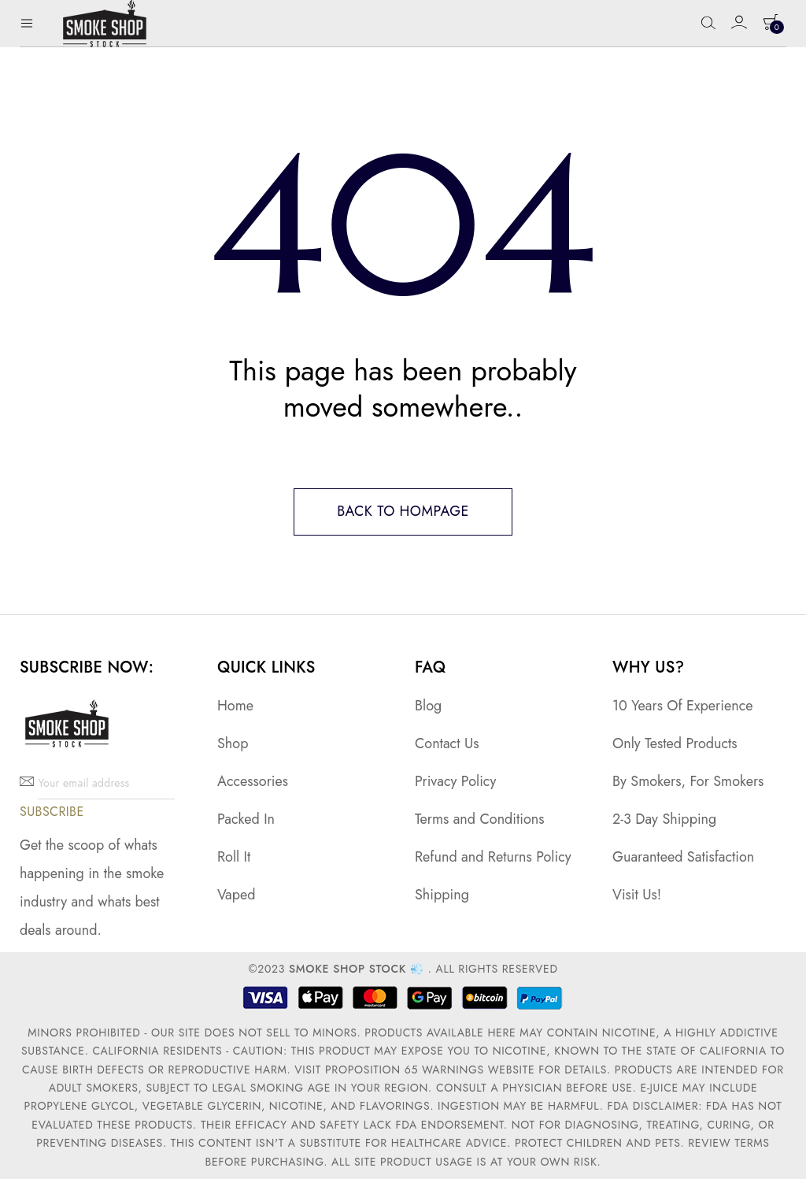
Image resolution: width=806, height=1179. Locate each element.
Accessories (252, 781)
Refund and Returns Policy (493, 858)
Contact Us (447, 743)
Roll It (233, 858)
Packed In (246, 820)
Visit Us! (636, 895)
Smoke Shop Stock (347, 969)
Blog (428, 706)
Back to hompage (403, 512)
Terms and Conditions (480, 820)
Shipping (442, 895)
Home (235, 706)
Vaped (236, 895)
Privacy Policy (455, 781)
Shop (232, 743)
